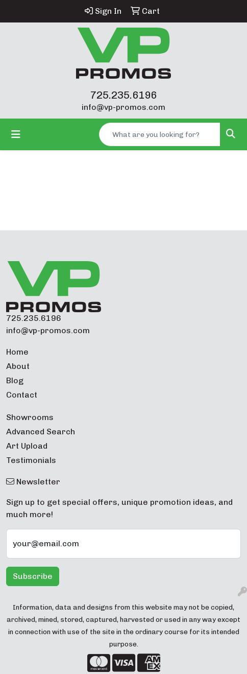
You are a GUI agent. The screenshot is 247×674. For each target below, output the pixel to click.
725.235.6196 (123, 95)
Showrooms (30, 417)
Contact (21, 395)
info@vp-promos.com (123, 107)
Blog (14, 380)
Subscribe (33, 576)
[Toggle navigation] (16, 134)
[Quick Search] (159, 134)
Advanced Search (40, 431)
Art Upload (26, 446)
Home (17, 352)
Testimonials (31, 460)
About (18, 366)
